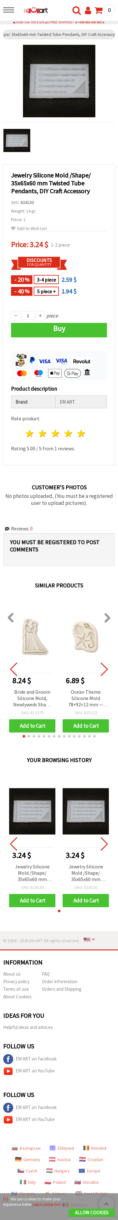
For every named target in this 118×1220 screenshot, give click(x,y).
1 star (30, 433)
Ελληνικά (61, 1148)
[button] (24, 736)
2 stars (43, 433)
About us (12, 974)
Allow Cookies (92, 1213)
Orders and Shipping (61, 989)
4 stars (68, 433)
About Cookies (17, 997)
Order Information (59, 981)
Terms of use (16, 989)
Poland (55, 1182)
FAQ (46, 974)
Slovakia (86, 1182)
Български (26, 1148)
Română (94, 1148)
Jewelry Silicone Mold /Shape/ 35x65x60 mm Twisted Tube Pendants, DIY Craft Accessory (32, 873)
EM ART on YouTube (29, 1071)
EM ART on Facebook (30, 1059)
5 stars (81, 433)
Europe (89, 1171)
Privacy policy (16, 981)
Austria (59, 1159)
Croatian (91, 1159)
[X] (5, 1199)
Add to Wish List (29, 228)
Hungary (58, 1171)
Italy (28, 1182)
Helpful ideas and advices (28, 1027)
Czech (27, 1171)
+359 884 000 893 (90, 22)
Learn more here (47, 1204)
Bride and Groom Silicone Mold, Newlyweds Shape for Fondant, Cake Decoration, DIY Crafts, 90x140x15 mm (32, 699)
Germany (27, 1159)
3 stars (55, 433)
